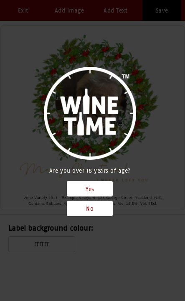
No (90, 208)
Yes (90, 189)
